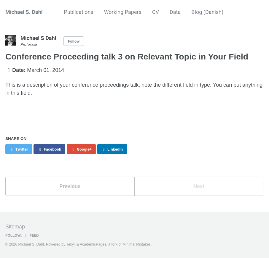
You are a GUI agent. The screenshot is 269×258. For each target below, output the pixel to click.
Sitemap (15, 227)
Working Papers (122, 12)
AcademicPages (93, 244)
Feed (31, 235)
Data (175, 12)
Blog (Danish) (207, 12)
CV (155, 12)
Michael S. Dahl (24, 12)
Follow (74, 41)
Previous (69, 186)
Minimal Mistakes (136, 244)
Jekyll (71, 244)
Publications (78, 12)
